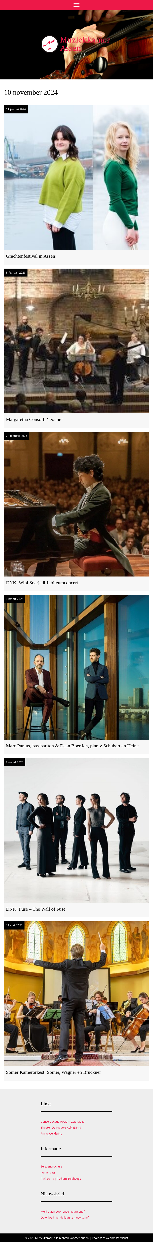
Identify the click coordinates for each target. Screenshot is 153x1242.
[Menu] (76, 5)
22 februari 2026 (16, 436)
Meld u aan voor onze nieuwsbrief (62, 1211)
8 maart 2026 (14, 599)
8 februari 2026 (16, 272)
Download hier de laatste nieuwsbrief (65, 1217)
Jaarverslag (48, 1172)
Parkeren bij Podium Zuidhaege (61, 1178)
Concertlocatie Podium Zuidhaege (62, 1121)
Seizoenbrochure (51, 1166)
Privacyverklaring (51, 1133)
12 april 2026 (14, 925)
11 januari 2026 (16, 109)
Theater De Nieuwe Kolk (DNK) (61, 1127)
